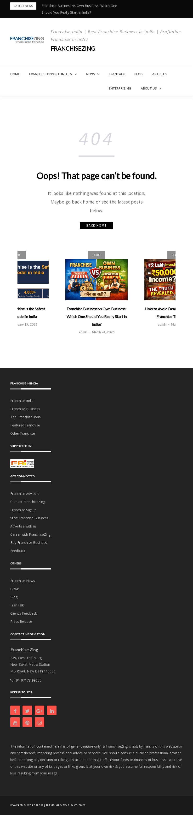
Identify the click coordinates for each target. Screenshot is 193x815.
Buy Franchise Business (28, 542)
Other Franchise (22, 433)
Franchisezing (73, 48)
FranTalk (117, 74)
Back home (96, 225)
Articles (159, 74)
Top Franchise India (25, 416)
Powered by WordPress (26, 805)
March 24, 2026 (103, 332)
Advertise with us (23, 526)
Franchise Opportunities (50, 74)
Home (15, 74)
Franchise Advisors (24, 493)
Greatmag (63, 805)
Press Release (21, 621)
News (90, 74)
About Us (149, 88)
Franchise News (22, 580)
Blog (138, 74)
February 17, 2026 (24, 324)
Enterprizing (120, 88)
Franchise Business (25, 408)
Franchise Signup (23, 509)
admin (83, 332)
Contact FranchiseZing (27, 501)
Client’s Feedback (23, 613)
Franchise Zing (24, 649)
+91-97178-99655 (25, 680)
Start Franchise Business (29, 517)
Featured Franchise (25, 425)
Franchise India (22, 400)
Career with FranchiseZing (30, 534)
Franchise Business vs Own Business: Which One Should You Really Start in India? (97, 316)
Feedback (17, 550)
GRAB (14, 588)
